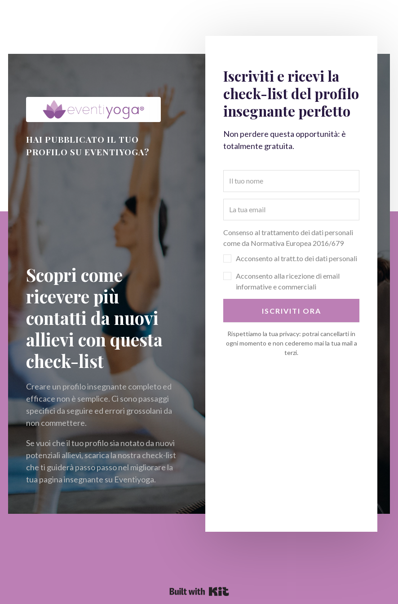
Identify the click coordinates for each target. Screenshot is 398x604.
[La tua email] (291, 209)
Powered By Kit (199, 591)
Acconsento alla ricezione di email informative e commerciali (288, 281)
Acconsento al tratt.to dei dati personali (296, 258)
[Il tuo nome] (291, 181)
